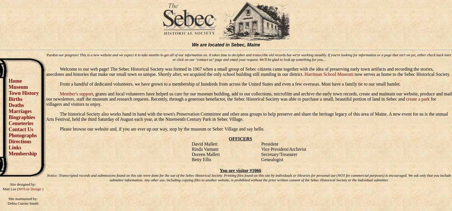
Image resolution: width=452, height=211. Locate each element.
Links (15, 147)
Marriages (20, 111)
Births (15, 99)
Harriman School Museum (329, 74)
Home (15, 81)
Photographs (23, 135)
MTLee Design (30, 189)
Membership (23, 154)
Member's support (76, 93)
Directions (20, 141)
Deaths (16, 105)
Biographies (22, 117)
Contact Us (21, 129)
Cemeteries (21, 123)
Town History (24, 93)
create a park (418, 99)
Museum (18, 87)
